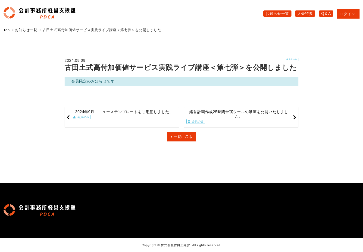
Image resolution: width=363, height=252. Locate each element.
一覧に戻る (181, 137)
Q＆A (326, 14)
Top (6, 30)
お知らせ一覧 (277, 14)
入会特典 (305, 14)
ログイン (348, 14)
